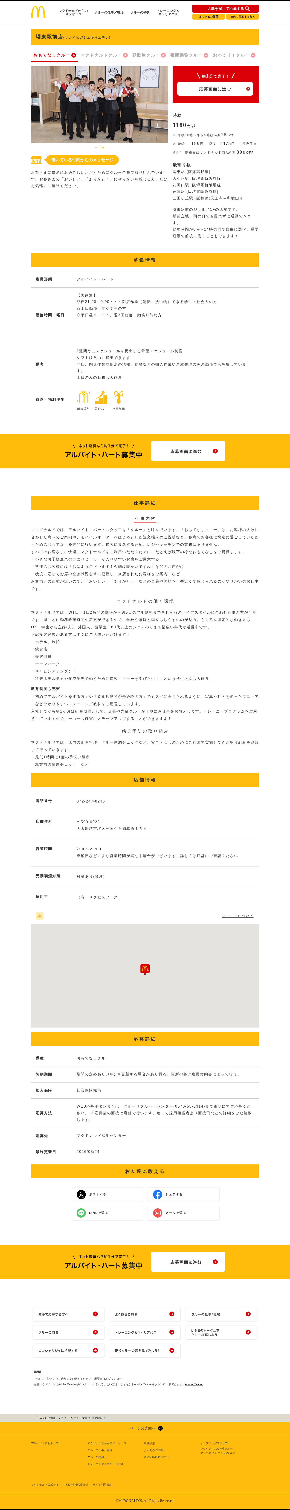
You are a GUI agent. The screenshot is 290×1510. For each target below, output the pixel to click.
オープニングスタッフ (214, 1443)
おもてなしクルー (51, 55)
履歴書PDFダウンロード (109, 1378)
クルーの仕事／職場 (109, 12)
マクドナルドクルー (101, 55)
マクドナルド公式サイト (46, 1484)
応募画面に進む (215, 89)
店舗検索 (149, 1443)
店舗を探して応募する (225, 9)
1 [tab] (96, 148)
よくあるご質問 (208, 16)
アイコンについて (238, 916)
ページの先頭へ (143, 1428)
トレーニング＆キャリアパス (168, 12)
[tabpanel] (99, 104)
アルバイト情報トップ (45, 1443)
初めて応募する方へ (242, 16)
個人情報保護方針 (77, 1484)
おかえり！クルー (231, 55)
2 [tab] (103, 148)
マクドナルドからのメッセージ (73, 12)
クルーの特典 (140, 12)
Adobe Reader (194, 1384)
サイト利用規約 (102, 1484)
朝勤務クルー (146, 55)
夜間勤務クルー (186, 55)
